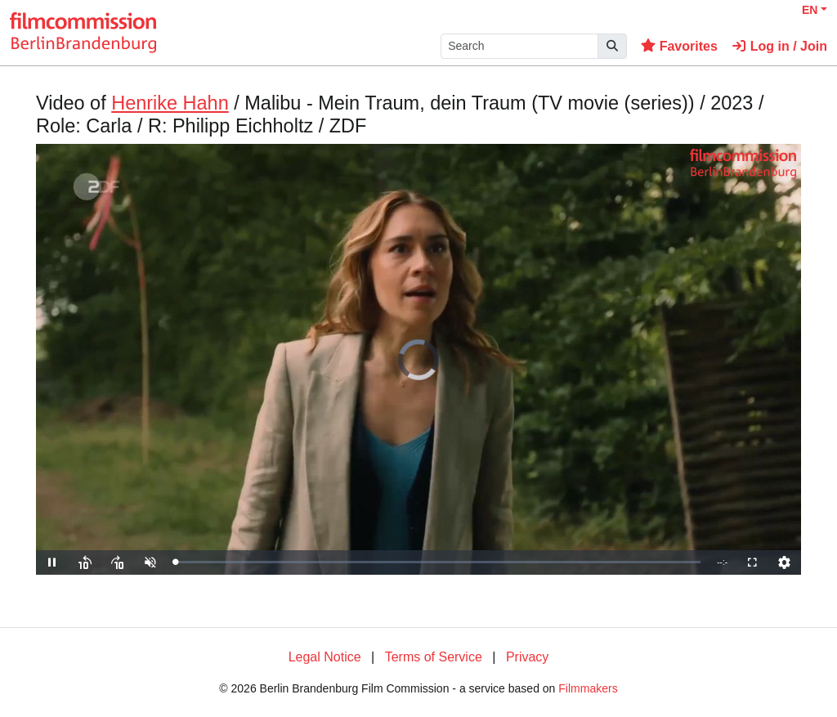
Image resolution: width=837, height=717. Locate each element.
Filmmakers (587, 688)
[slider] (437, 562)
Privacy (527, 657)
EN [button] (809, 9)
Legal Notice (325, 657)
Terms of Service (433, 657)
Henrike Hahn (170, 103)
